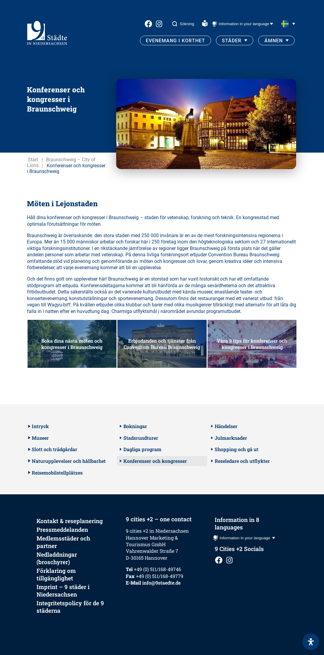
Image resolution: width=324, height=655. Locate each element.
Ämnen (273, 40)
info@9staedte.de (161, 582)
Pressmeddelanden (62, 529)
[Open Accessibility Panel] (310, 641)
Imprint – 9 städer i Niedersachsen (63, 590)
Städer (231, 40)
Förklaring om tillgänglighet (56, 574)
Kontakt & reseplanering (70, 521)
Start (33, 160)
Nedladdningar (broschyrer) (57, 558)
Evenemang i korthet (175, 40)
